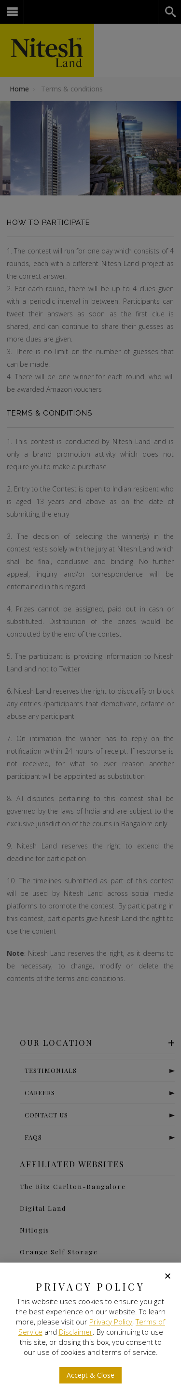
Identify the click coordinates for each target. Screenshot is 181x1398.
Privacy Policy (110, 1321)
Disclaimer (76, 1332)
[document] (90, 699)
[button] (167, 1275)
